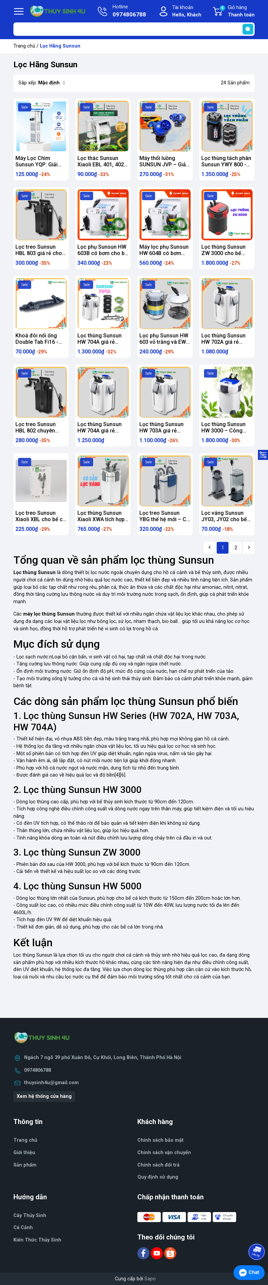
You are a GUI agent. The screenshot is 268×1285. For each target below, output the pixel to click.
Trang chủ (24, 46)
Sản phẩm (25, 1165)
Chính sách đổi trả (158, 1165)
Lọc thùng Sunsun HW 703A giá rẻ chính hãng (161, 430)
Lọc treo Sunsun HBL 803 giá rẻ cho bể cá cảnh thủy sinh (40, 253)
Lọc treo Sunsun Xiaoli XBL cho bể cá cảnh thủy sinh (40, 519)
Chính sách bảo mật (160, 1140)
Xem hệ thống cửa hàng (44, 1096)
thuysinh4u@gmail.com (51, 1083)
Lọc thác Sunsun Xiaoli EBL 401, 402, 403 (101, 164)
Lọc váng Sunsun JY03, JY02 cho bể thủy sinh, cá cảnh (224, 519)
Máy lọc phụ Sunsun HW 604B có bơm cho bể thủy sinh (164, 253)
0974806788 (37, 1070)
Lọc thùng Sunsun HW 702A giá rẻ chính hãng (223, 341)
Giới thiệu (24, 1152)
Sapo (150, 1279)
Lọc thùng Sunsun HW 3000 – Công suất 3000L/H (223, 430)
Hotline (129, 11)
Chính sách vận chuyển (164, 1152)
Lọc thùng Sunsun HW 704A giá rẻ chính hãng (99, 341)
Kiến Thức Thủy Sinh (37, 1240)
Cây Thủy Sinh (29, 1215)
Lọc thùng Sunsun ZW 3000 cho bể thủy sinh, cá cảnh (223, 253)
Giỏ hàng (237, 12)
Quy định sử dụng (157, 1177)
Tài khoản (186, 11)
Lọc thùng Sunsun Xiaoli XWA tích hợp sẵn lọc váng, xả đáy (102, 519)
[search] (248, 29)
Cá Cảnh (23, 1227)
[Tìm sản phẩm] (134, 29)
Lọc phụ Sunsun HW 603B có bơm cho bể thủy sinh (102, 253)
